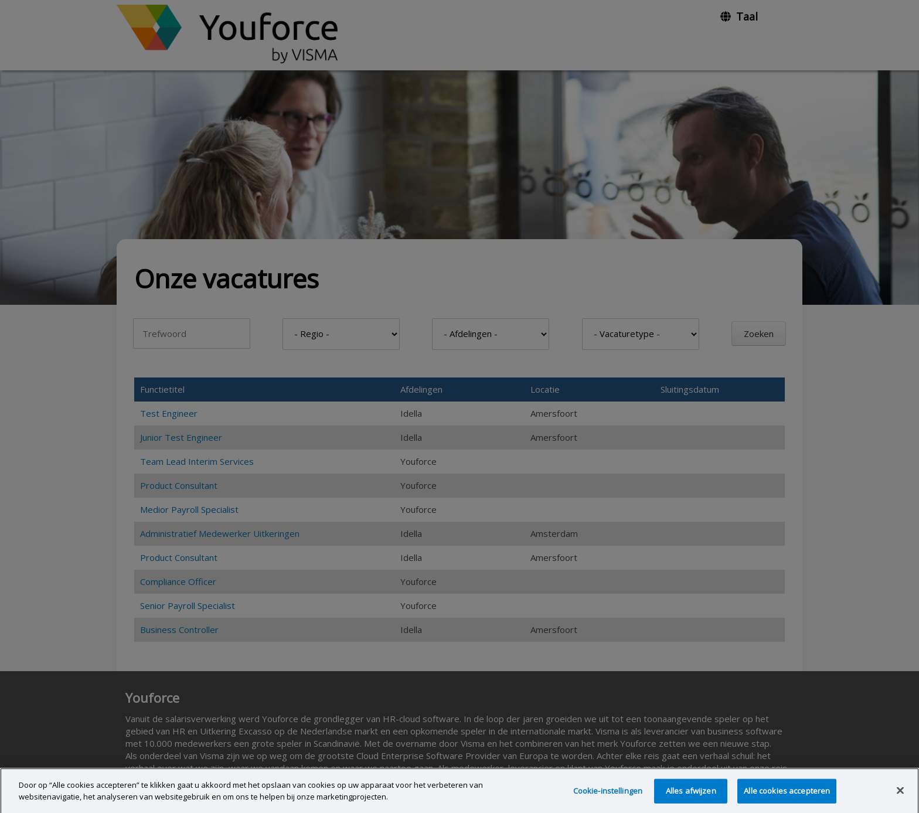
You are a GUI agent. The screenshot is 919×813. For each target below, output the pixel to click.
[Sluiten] (900, 796)
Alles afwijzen (691, 796)
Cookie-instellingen (607, 796)
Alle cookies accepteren (787, 796)
